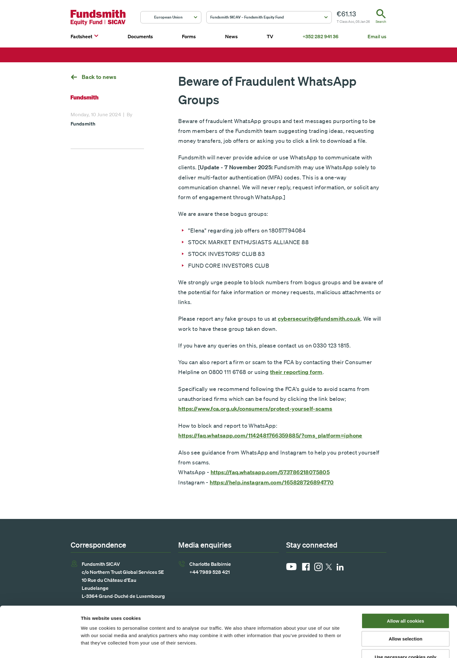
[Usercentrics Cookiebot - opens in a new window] (40, 646)
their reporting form (296, 372)
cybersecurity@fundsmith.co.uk (319, 318)
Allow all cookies (405, 582)
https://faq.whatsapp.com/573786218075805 (270, 472)
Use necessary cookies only (405, 618)
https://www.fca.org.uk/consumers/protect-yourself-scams (255, 408)
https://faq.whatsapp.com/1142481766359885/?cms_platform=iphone (270, 435)
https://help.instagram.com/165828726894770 (272, 482)
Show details (323, 645)
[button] (170, 17)
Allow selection (405, 600)
